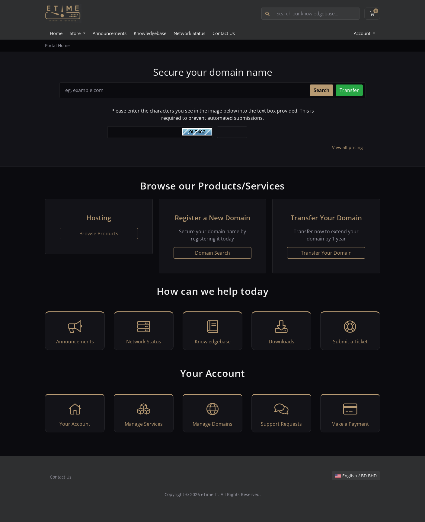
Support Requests (281, 414)
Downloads (281, 331)
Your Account (74, 414)
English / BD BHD (356, 476)
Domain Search (212, 253)
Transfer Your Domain (326, 253)
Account (363, 33)
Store (76, 33)
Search (321, 90)
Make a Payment (350, 414)
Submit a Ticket (350, 331)
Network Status (189, 33)
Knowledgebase (150, 33)
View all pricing (347, 147)
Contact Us (223, 33)
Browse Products (98, 233)
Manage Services (143, 414)
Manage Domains (212, 414)
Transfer (349, 90)
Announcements (109, 33)
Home (56, 33)
